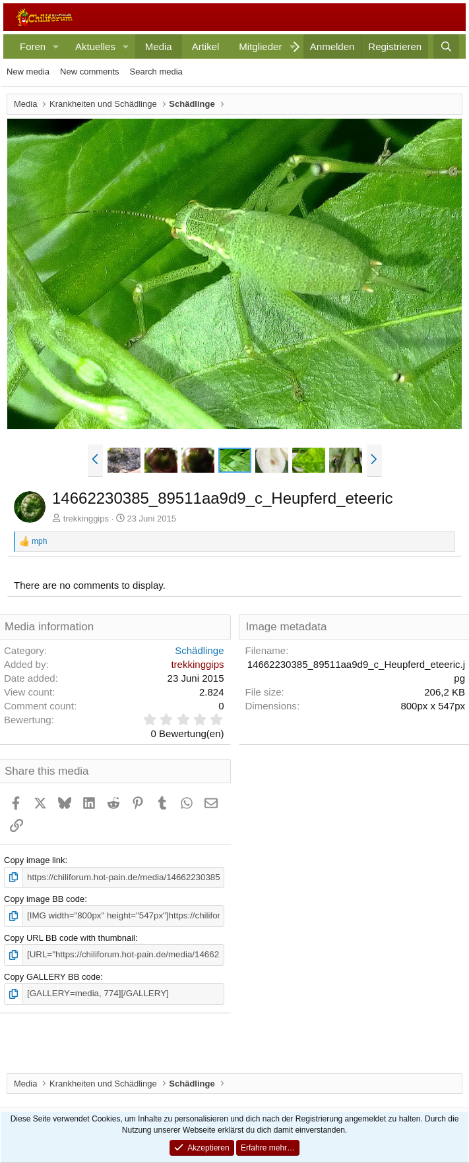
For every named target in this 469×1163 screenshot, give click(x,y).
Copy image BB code (44, 899)
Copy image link (34, 860)
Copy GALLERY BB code (52, 975)
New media (28, 71)
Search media (156, 71)
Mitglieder (260, 46)
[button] (56, 46)
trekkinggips (86, 518)
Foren (33, 46)
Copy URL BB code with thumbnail (69, 937)
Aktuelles (95, 46)
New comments (89, 71)
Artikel (206, 46)
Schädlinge (199, 650)
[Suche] (446, 46)
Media (158, 46)
